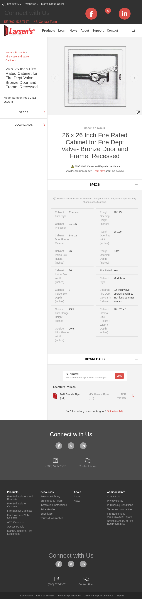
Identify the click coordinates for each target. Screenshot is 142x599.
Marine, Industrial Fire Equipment (19, 532)
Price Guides (47, 509)
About (85, 30)
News (73, 30)
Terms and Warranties (119, 509)
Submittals (46, 513)
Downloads (24, 124)
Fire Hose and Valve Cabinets (19, 516)
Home (9, 52)
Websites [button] (32, 3)
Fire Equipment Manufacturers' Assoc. (119, 515)
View (119, 375)
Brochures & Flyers (51, 500)
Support (98, 30)
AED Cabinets (15, 522)
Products (48, 30)
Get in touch (115, 411)
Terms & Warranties (51, 518)
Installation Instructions (53, 505)
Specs (23, 112)
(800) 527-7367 (16, 21)
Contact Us (113, 496)
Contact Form (45, 21)
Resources (47, 492)
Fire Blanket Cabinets (19, 510)
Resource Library (50, 496)
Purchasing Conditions (120, 505)
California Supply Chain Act (98, 595)
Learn (62, 30)
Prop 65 (120, 595)
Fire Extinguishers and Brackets (20, 498)
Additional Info (116, 492)
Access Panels (15, 526)
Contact (112, 30)
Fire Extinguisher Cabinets (17, 505)
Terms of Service (45, 595)
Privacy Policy (115, 500)
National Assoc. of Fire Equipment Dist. (120, 522)
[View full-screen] (138, 112)
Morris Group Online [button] (54, 3)
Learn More (99, 171)
